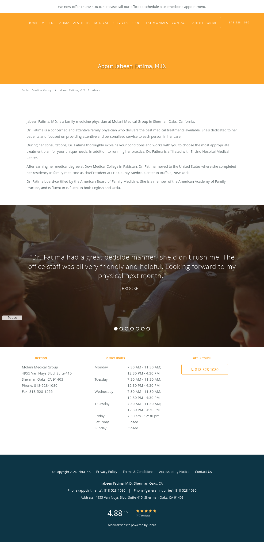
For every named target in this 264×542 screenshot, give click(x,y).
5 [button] (137, 328)
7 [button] (148, 328)
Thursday (131, 404)
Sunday (131, 428)
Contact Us (203, 471)
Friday (131, 416)
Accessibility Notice (174, 471)
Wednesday (131, 391)
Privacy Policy (106, 471)
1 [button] (116, 328)
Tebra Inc (83, 472)
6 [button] (143, 328)
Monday (131, 367)
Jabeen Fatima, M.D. (72, 90)
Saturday (131, 422)
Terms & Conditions (138, 471)
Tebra (152, 525)
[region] (132, 271)
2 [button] (121, 328)
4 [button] (132, 328)
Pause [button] (12, 318)
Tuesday (131, 379)
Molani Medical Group (37, 90)
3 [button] (126, 328)
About (96, 90)
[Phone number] (204, 369)
